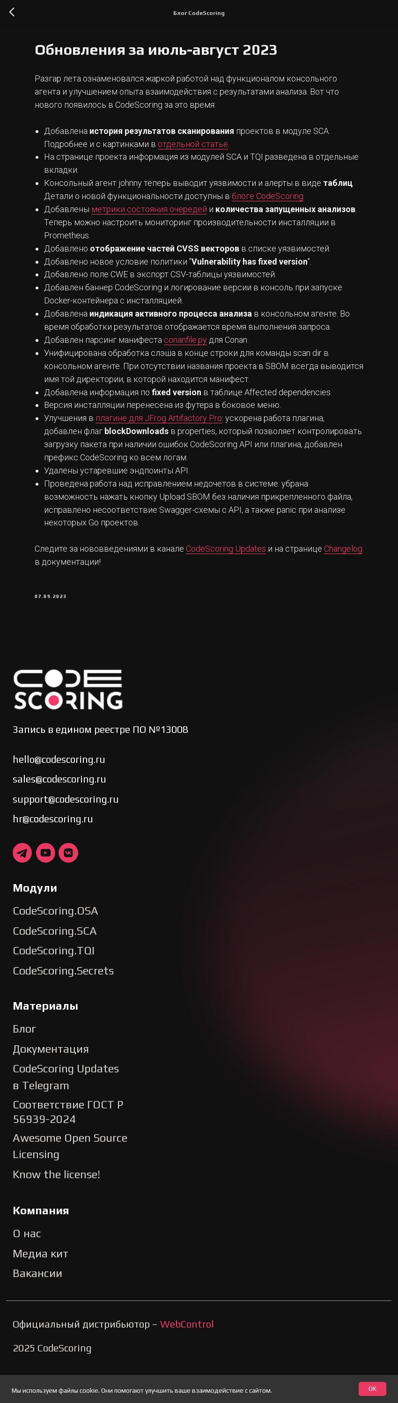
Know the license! (56, 1209)
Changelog (68, 592)
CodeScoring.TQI (54, 985)
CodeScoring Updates (240, 579)
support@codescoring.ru (66, 834)
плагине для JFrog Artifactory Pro (173, 448)
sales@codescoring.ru (59, 814)
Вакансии (37, 1308)
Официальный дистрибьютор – (113, 1359)
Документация (51, 1083)
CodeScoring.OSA (55, 945)
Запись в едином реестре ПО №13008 (100, 764)
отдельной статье (207, 148)
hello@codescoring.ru (59, 794)
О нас (27, 1268)
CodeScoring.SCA (55, 965)
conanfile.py (199, 370)
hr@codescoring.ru (53, 854)
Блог (24, 1063)
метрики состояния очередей (163, 226)
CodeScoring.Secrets (63, 1005)
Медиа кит (40, 1288)
